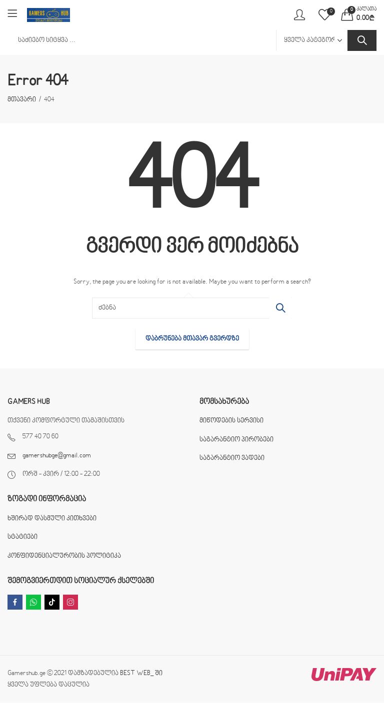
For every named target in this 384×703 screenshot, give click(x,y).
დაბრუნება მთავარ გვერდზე (192, 339)
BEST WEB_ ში (141, 673)
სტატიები (23, 537)
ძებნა (362, 40)
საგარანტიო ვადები (232, 458)
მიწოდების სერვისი (232, 420)
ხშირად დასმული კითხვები (52, 518)
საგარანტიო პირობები (237, 439)
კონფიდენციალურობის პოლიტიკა (64, 556)
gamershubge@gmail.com (56, 455)
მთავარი (22, 99)
